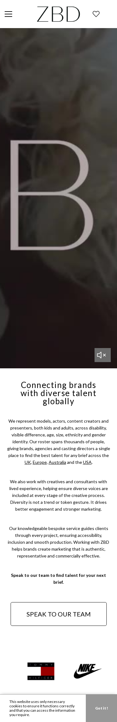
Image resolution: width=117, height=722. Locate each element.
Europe (40, 462)
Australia (57, 462)
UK (28, 462)
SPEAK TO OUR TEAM (59, 614)
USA (87, 462)
